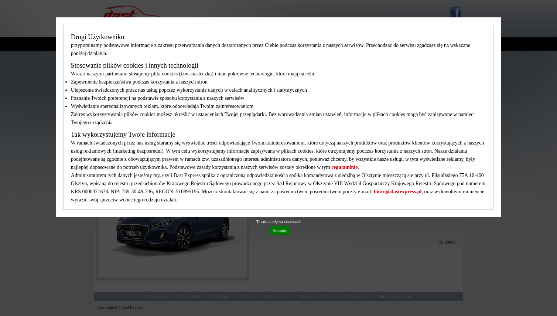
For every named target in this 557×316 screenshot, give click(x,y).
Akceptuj (280, 230)
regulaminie (344, 167)
